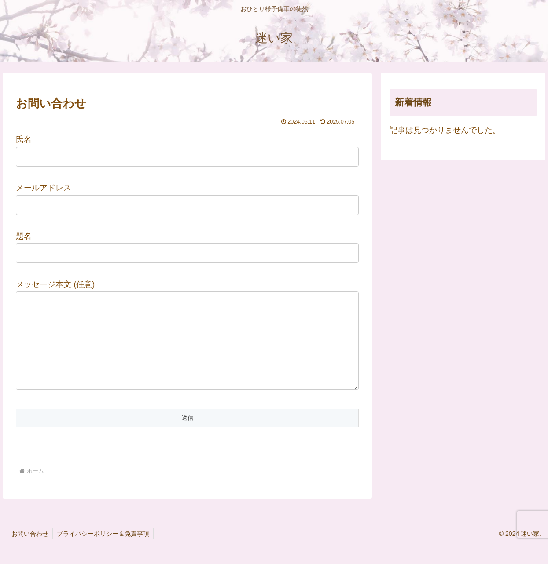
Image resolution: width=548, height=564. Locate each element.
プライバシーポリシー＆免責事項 (104, 551)
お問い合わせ (30, 551)
